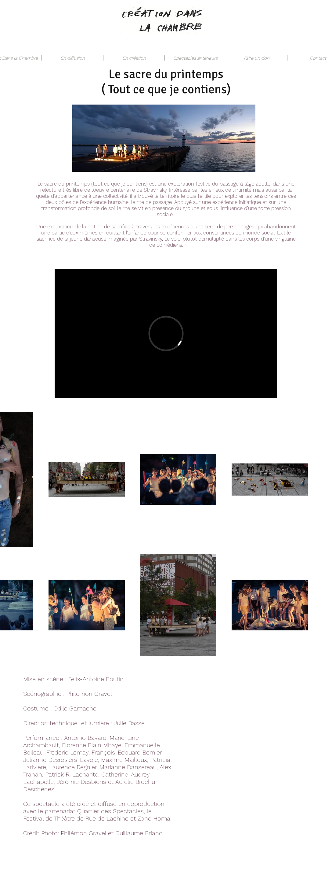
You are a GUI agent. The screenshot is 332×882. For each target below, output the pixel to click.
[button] (72, 58)
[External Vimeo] (166, 333)
